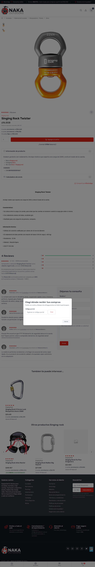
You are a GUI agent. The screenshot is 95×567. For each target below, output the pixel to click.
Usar (51, 312)
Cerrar (66, 321)
